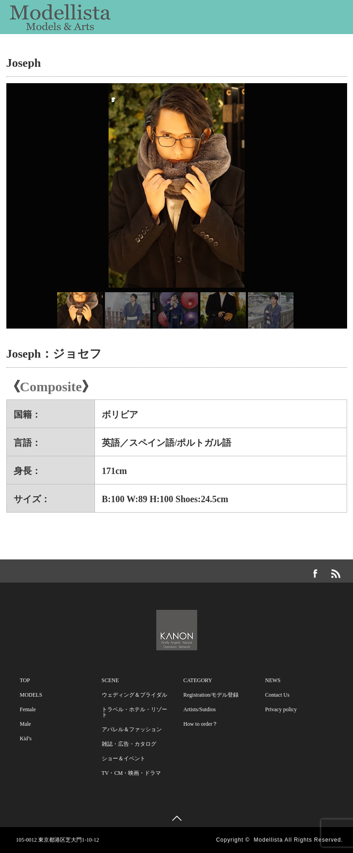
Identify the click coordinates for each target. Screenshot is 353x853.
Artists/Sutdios (200, 709)
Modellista (268, 840)
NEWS (35, 72)
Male (25, 724)
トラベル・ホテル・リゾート (134, 712)
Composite (51, 386)
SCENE (136, 49)
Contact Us (86, 72)
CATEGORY (244, 49)
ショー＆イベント (123, 758)
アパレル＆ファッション (132, 729)
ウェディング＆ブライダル (134, 695)
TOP (25, 680)
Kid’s (26, 738)
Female (28, 709)
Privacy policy (281, 709)
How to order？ (201, 724)
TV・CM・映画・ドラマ (131, 773)
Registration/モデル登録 (211, 695)
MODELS (41, 49)
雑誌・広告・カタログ (129, 744)
